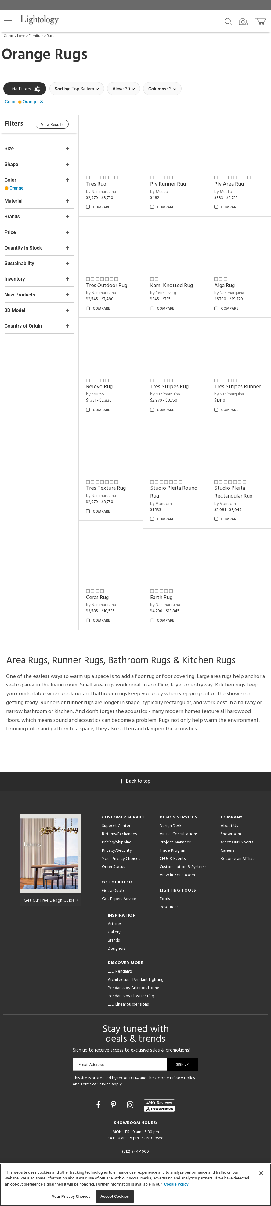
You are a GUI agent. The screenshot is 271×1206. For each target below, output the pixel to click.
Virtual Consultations (178, 832)
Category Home (14, 36)
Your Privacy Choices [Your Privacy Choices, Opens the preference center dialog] (71, 1196)
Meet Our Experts (237, 840)
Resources (169, 905)
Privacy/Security (117, 849)
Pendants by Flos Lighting (131, 994)
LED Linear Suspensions (128, 1002)
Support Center (116, 824)
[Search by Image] (243, 22)
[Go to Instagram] (131, 1103)
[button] (7, 20)
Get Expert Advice (119, 897)
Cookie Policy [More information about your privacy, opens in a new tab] (176, 1184)
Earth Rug (162, 595)
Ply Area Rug (229, 183)
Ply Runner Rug (168, 183)
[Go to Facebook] (99, 1103)
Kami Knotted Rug (172, 285)
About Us (229, 824)
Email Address (91, 1063)
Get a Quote (113, 889)
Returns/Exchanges (119, 832)
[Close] (261, 1173)
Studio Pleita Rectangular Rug (234, 491)
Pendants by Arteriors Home (133, 986)
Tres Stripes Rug (170, 385)
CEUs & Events (173, 857)
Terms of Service (96, 1082)
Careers (227, 849)
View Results (53, 124)
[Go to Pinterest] (114, 1103)
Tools (165, 897)
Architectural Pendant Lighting (136, 978)
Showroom (231, 832)
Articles (114, 922)
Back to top (135, 779)
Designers (116, 947)
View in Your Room (177, 873)
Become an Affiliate (239, 857)
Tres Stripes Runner (238, 385)
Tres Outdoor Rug (107, 285)
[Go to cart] (261, 20)
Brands (114, 938)
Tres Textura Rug (107, 487)
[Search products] (228, 21)
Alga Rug (225, 285)
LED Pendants (120, 970)
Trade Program (173, 849)
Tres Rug (97, 183)
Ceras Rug (98, 595)
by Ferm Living (164, 292)
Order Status (113, 865)
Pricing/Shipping (117, 840)
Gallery (114, 930)
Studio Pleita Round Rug (174, 491)
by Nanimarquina (102, 191)
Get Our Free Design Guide (51, 898)
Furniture (36, 36)
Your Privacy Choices (121, 857)
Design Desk (171, 824)
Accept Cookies (114, 1196)
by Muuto (160, 191)
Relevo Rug (100, 385)
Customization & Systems (183, 865)
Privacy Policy (182, 1076)
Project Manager (175, 840)
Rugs (50, 36)
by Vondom (161, 502)
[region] (135, 1184)
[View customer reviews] (159, 1104)
